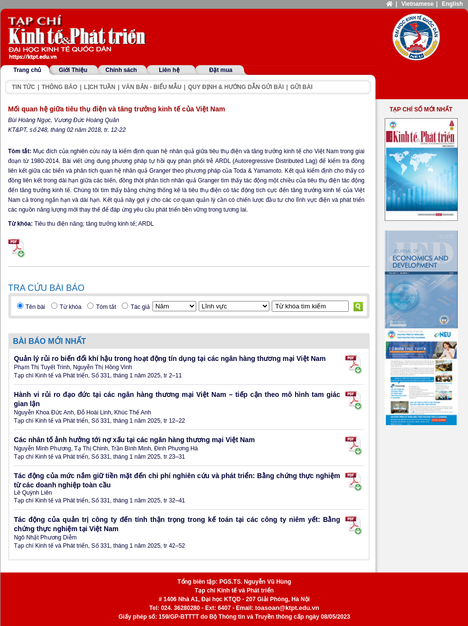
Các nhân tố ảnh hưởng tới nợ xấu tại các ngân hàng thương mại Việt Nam (134, 440)
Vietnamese (417, 3)
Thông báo (59, 87)
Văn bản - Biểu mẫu (151, 87)
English (452, 3)
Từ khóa (71, 307)
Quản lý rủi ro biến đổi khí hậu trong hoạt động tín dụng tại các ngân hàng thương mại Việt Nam (170, 358)
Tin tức (24, 87)
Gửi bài (301, 87)
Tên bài (35, 307)
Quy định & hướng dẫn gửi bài (236, 87)
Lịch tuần (99, 87)
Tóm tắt (106, 307)
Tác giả (140, 307)
